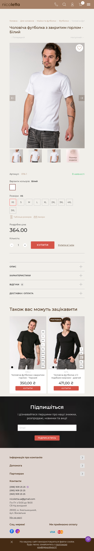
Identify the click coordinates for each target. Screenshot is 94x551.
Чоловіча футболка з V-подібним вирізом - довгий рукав (66, 377)
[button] (82, 357)
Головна (14, 21)
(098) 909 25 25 (17, 487)
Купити (42, 245)
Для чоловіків (27, 21)
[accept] (12, 542)
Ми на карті (16, 517)
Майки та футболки (46, 21)
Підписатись (47, 438)
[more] (82, 457)
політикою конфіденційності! (52, 546)
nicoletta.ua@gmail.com (22, 499)
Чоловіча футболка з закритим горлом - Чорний (27, 376)
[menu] (88, 4)
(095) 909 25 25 (17, 490)
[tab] (47, 266)
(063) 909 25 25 (17, 494)
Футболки (64, 21)
